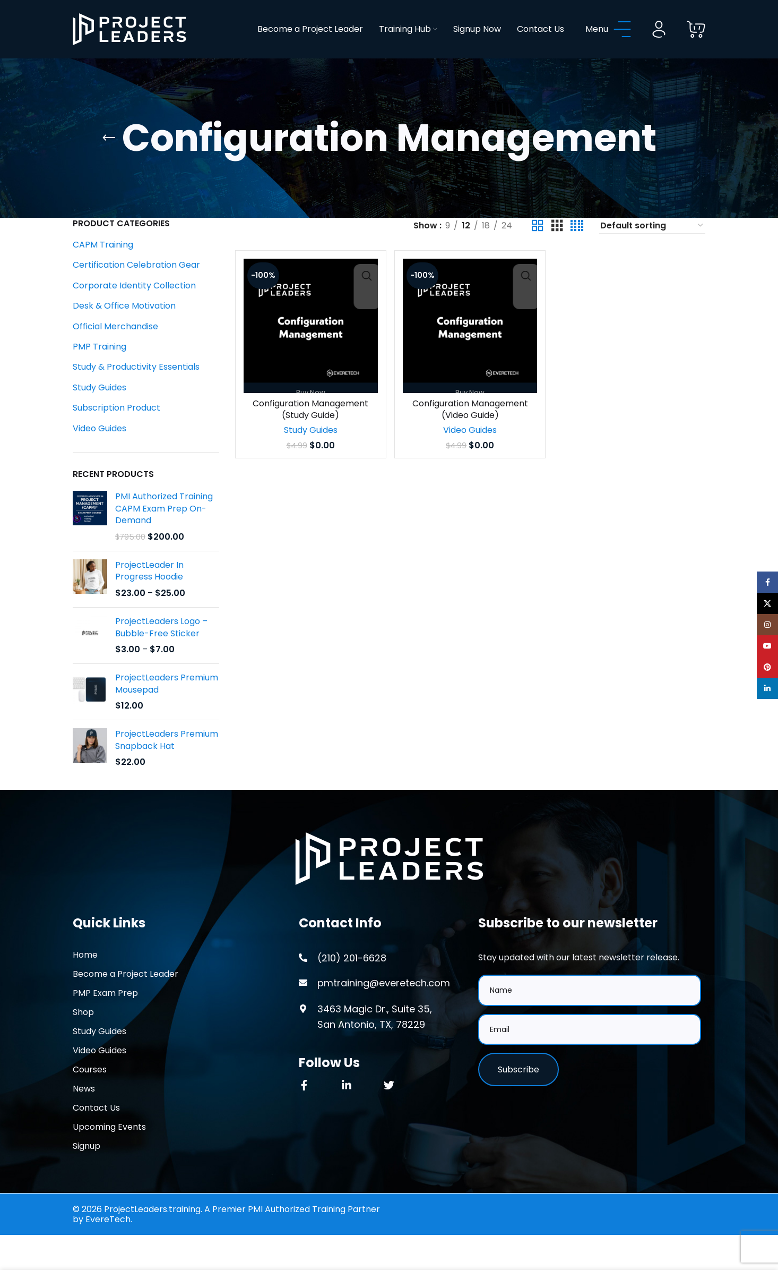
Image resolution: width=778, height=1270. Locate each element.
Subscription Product (116, 429)
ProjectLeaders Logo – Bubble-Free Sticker (161, 648)
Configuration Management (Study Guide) (310, 429)
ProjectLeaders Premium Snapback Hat (166, 761)
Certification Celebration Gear (136, 286)
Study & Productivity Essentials (136, 388)
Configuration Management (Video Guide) (470, 429)
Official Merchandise (115, 348)
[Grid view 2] (537, 247)
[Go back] (109, 159)
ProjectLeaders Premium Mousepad (166, 705)
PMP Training (99, 368)
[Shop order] (652, 247)
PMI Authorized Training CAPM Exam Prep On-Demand (164, 530)
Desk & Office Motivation (124, 327)
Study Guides (99, 409)
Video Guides (99, 450)
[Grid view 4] (576, 247)
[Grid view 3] (557, 247)
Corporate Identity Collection (134, 307)
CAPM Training (103, 266)
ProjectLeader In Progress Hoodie (149, 592)
